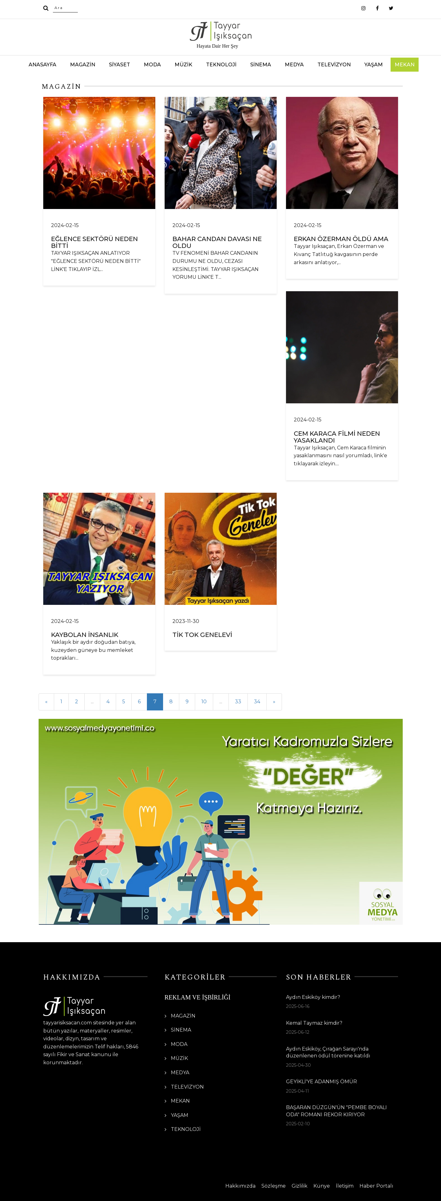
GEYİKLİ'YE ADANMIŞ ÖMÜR (321, 1082)
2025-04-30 (298, 1065)
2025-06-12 (297, 1032)
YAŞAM (373, 65)
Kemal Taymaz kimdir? (314, 1023)
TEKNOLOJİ (221, 65)
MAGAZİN (82, 65)
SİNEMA (260, 65)
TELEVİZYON (334, 65)
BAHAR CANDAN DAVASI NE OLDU (217, 242)
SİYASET (119, 65)
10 (204, 702)
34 (257, 702)
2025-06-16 (297, 1006)
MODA (152, 65)
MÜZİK (183, 65)
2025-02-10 (298, 1124)
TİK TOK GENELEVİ (202, 634)
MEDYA (294, 65)
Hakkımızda (240, 1186)
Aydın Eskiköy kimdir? (313, 997)
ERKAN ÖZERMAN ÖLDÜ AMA (341, 239)
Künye (321, 1186)
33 (238, 702)
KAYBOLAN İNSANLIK (84, 634)
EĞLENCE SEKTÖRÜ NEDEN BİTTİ (94, 242)
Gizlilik (299, 1186)
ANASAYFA (42, 65)
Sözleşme (273, 1186)
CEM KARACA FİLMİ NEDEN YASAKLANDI (337, 437)
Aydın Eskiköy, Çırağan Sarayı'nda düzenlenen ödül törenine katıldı (328, 1052)
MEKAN (405, 65)
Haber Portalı (376, 1186)
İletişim (345, 1186)
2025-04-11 (297, 1091)
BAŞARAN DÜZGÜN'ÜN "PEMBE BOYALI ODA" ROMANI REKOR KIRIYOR (336, 1110)
